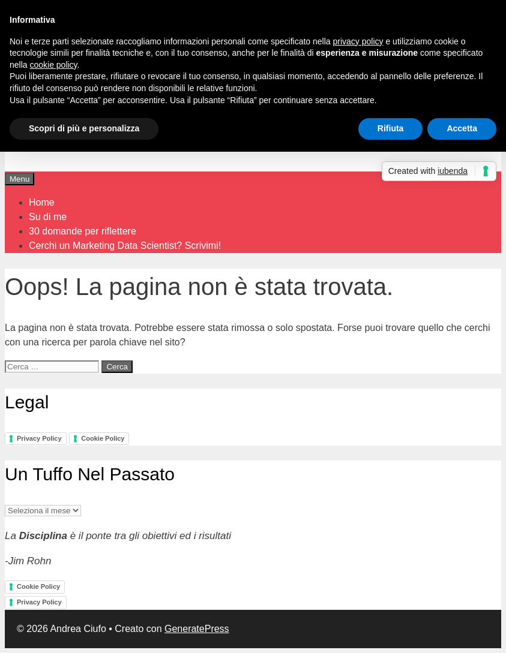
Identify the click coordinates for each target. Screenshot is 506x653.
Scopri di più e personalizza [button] (84, 128)
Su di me (48, 217)
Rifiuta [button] (391, 128)
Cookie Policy (102, 438)
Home (42, 202)
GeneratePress (196, 629)
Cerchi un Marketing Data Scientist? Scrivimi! (125, 245)
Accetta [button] (462, 128)
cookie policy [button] (53, 65)
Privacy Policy (39, 438)
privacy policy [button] (358, 41)
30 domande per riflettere (82, 231)
